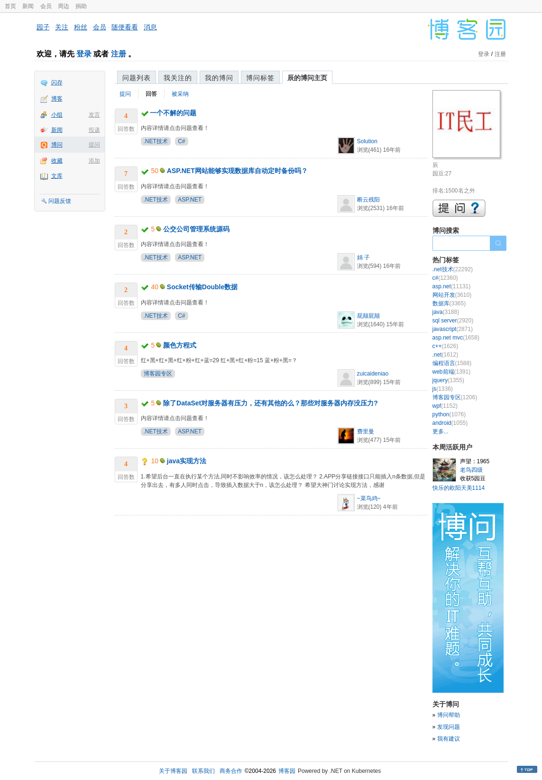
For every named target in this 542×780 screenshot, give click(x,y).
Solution (367, 141)
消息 (150, 27)
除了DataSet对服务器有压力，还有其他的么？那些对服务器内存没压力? (270, 403)
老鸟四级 (471, 470)
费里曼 (365, 431)
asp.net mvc (455, 337)
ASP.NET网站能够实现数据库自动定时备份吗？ (237, 170)
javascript (452, 329)
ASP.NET (190, 199)
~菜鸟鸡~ (369, 498)
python (449, 414)
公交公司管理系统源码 (196, 229)
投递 (94, 130)
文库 (57, 176)
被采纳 (180, 94)
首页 (10, 6)
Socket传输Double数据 (202, 287)
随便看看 (124, 27)
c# (445, 278)
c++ (445, 346)
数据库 (449, 303)
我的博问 (219, 78)
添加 (94, 160)
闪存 (57, 82)
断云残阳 (368, 199)
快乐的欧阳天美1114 (458, 488)
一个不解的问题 (173, 113)
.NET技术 (156, 141)
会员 (46, 6)
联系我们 (203, 771)
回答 (151, 94)
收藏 (57, 160)
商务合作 (231, 771)
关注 (61, 27)
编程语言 (452, 363)
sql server (453, 320)
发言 (94, 114)
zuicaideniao (373, 373)
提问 (94, 144)
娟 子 (363, 257)
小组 (57, 114)
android (450, 423)
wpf (445, 406)
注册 (118, 54)
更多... (440, 431)
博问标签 (260, 78)
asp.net (451, 286)
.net (445, 354)
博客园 (286, 771)
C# (181, 141)
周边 (63, 6)
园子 (43, 27)
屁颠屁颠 (368, 315)
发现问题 (448, 727)
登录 (84, 54)
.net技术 (452, 269)
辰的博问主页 (307, 78)
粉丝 (80, 27)
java (445, 312)
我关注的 (178, 78)
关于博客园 (173, 771)
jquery (448, 380)
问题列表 (136, 78)
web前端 (451, 371)
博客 (57, 98)
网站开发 (452, 295)
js (442, 388)
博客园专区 (158, 373)
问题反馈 (59, 201)
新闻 (28, 6)
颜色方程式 (179, 345)
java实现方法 (186, 461)
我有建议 (448, 738)
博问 (57, 144)
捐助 (81, 6)
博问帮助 (448, 715)
